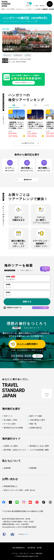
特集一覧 (32, 424)
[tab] (24, 105)
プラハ (28, 55)
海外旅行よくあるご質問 (39, 446)
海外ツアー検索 (35, 416)
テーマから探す (10, 424)
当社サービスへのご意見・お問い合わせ (19, 490)
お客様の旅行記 (35, 428)
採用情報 (32, 468)
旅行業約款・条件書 (35, 548)
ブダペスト (18, 55)
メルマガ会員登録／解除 (39, 450)
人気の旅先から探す (37, 420)
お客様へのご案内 (11, 446)
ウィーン (8, 55)
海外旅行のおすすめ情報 (13, 428)
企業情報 (7, 468)
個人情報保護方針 (18, 548)
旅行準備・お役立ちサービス (15, 450)
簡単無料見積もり (11, 486)
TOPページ (8, 416)
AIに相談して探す (11, 420)
